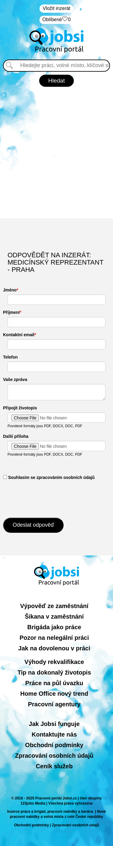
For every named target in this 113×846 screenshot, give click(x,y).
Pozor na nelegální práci (54, 637)
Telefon (10, 357)
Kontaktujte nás (54, 734)
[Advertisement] (56, 152)
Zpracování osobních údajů (54, 755)
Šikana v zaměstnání (54, 616)
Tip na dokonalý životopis (54, 672)
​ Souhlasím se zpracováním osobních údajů (49, 477)
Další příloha (15, 436)
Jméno (10, 290)
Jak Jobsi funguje (54, 724)
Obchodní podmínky (54, 745)
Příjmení (11, 312)
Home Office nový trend (54, 693)
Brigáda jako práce (54, 627)
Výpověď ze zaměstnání (54, 606)
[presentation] (49, 498)
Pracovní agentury (54, 704)
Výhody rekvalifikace (54, 662)
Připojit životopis (20, 407)
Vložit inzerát (57, 8)
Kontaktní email (18, 334)
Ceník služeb (54, 766)
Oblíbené (56, 19)
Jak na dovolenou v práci (54, 648)
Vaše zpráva (15, 379)
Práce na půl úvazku (54, 683)
